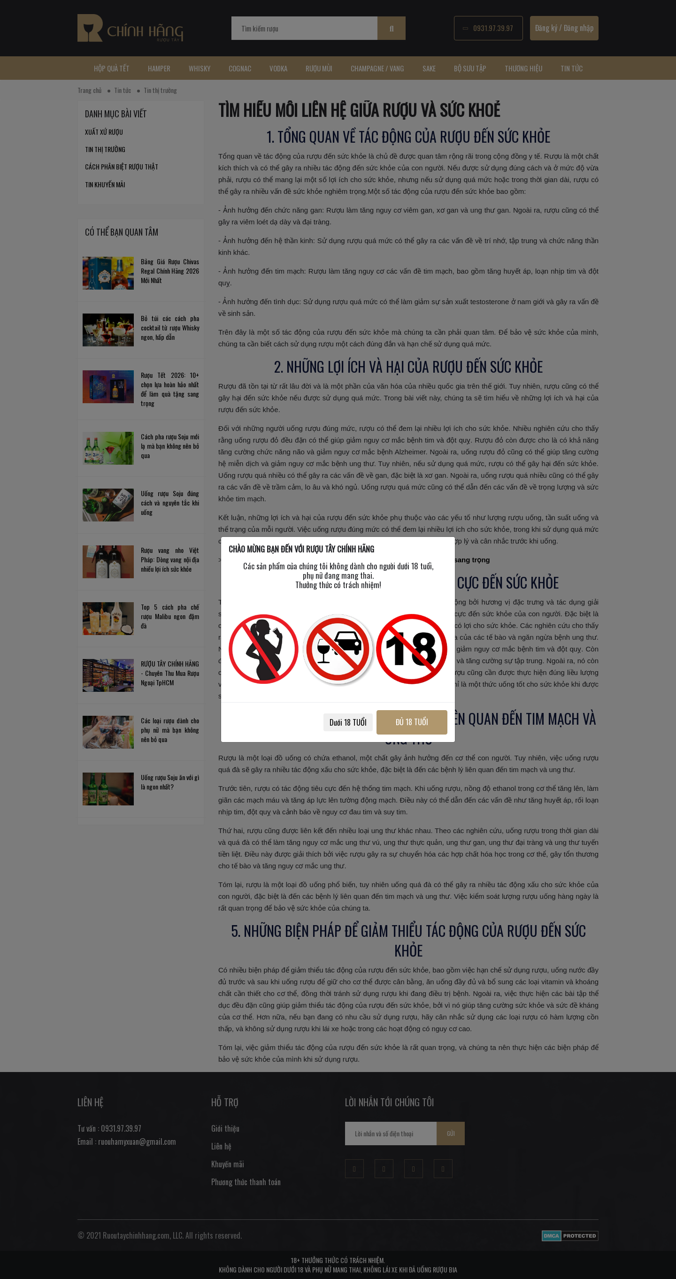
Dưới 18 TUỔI (348, 722)
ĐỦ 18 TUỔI (412, 722)
